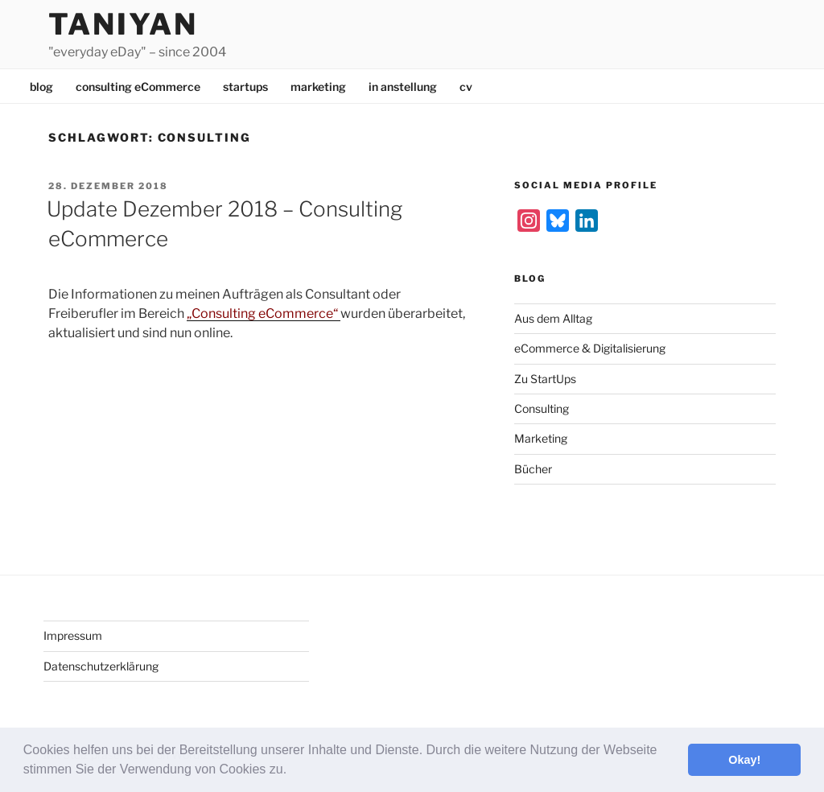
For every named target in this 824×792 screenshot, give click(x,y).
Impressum (72, 635)
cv (465, 86)
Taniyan (123, 24)
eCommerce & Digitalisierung (589, 348)
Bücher (533, 469)
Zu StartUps (545, 379)
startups (245, 86)
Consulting (541, 408)
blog (41, 86)
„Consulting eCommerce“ (263, 313)
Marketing (540, 438)
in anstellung (403, 86)
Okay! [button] (744, 759)
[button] (292, 771)
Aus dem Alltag (553, 318)
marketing (318, 86)
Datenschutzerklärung (101, 666)
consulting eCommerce (138, 86)
